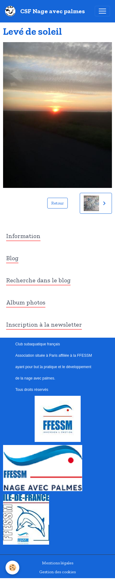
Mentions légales (57, 563)
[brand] (46, 11)
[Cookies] (12, 567)
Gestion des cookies (57, 571)
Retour (57, 203)
